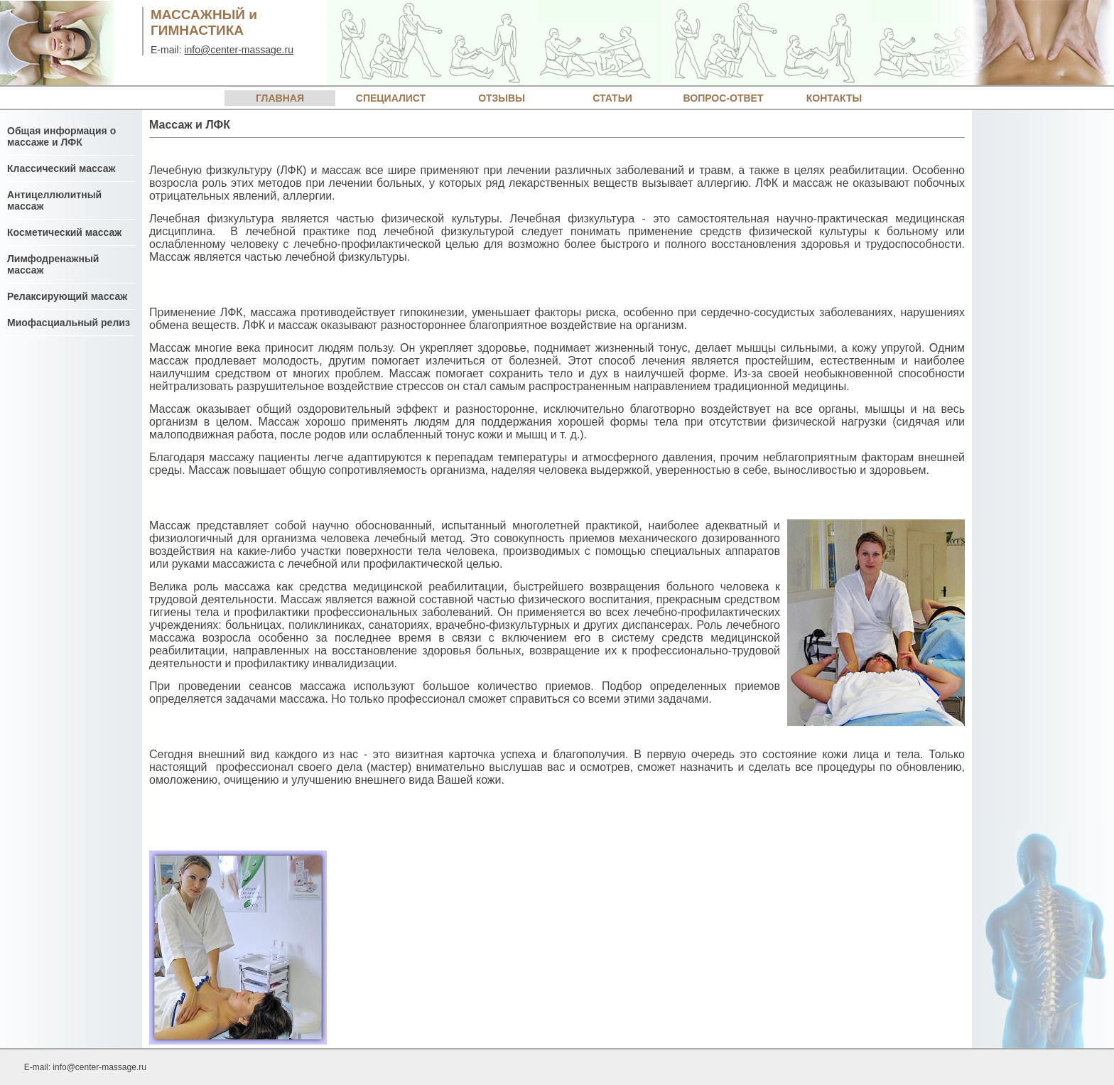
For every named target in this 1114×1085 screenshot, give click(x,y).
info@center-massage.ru (238, 49)
